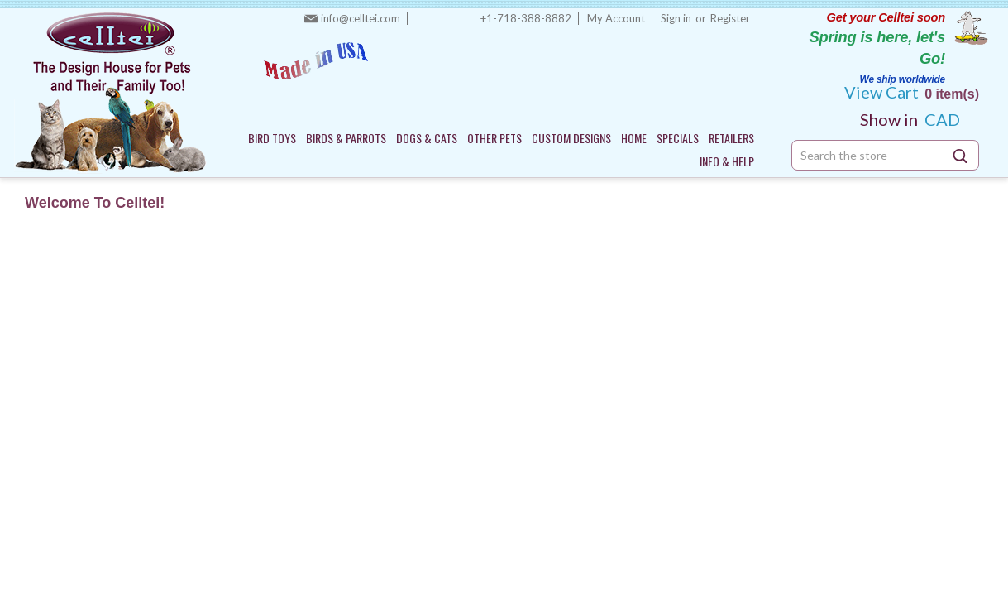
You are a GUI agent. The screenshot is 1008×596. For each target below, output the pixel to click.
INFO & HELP (727, 161)
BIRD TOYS (272, 138)
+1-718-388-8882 (525, 18)
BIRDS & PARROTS (346, 138)
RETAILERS (731, 138)
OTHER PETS (494, 138)
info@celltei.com (360, 18)
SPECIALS (678, 138)
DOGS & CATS (426, 138)
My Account (616, 18)
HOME (634, 138)
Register (730, 18)
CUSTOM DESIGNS (571, 138)
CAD (916, 119)
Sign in (676, 18)
